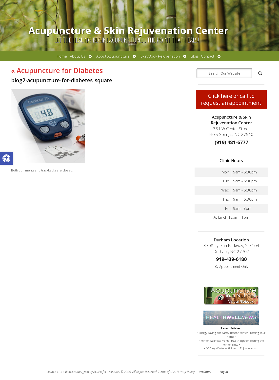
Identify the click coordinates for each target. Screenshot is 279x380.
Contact (207, 56)
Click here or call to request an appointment (231, 99)
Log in (224, 372)
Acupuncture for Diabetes (57, 70)
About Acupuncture (113, 56)
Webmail (205, 372)
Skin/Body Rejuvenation (160, 56)
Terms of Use (166, 372)
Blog (194, 56)
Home (62, 56)
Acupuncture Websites (62, 372)
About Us (77, 56)
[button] (6, 158)
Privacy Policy (186, 372)
